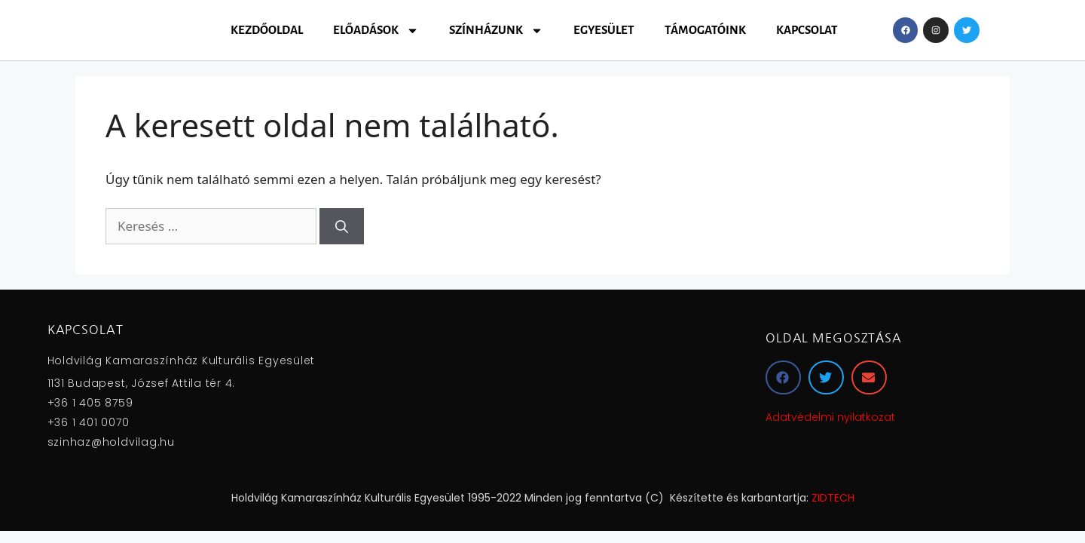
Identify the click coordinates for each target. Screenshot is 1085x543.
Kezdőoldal (267, 29)
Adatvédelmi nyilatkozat (830, 417)
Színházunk (496, 30)
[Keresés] (341, 226)
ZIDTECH (832, 497)
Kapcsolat (807, 29)
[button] (783, 377)
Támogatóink (705, 29)
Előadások (376, 30)
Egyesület (603, 29)
